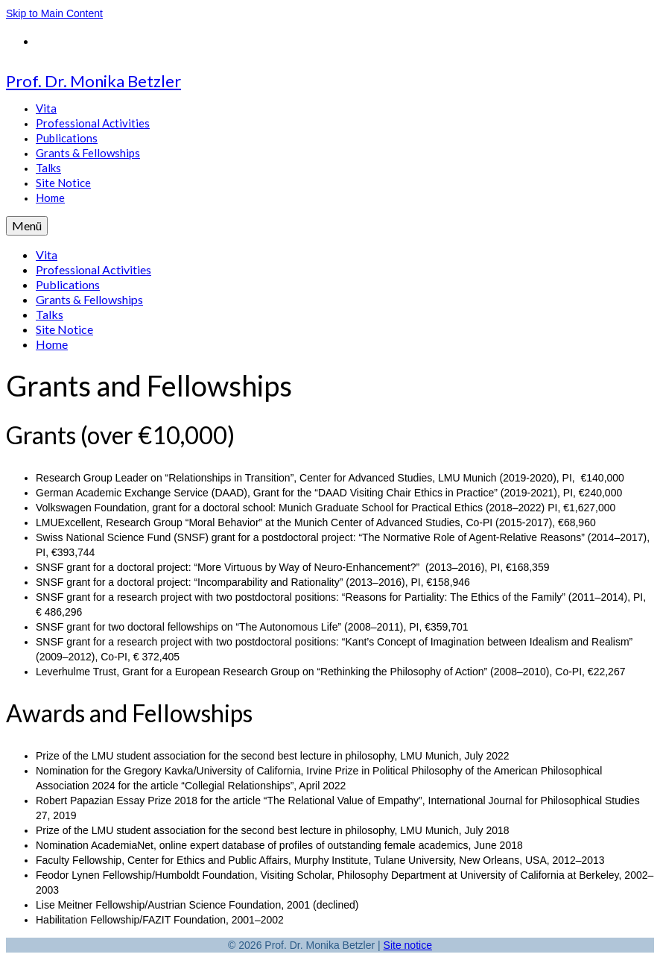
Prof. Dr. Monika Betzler (93, 81)
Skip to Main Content (54, 13)
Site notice (408, 945)
